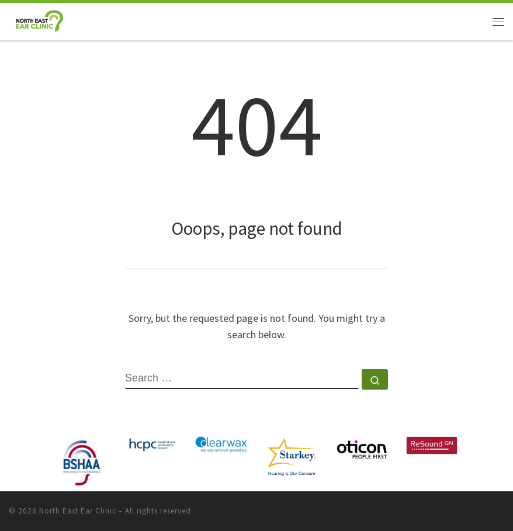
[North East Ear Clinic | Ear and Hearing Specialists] (39, 20)
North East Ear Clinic (77, 511)
